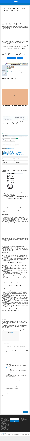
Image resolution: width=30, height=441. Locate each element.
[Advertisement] (15, 17)
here (22, 107)
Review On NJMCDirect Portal (8, 338)
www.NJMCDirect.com (24, 419)
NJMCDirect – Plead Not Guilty (7, 337)
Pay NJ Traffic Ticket (11, 58)
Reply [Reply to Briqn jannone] (6, 381)
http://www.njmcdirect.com (15, 355)
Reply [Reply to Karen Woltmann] (6, 389)
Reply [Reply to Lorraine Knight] (6, 367)
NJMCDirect (14, 1)
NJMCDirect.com (23, 420)
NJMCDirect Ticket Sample (10, 148)
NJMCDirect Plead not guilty (16, 280)
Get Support (20, 58)
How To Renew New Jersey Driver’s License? (10, 153)
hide (12, 332)
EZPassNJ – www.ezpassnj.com (8, 151)
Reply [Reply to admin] (6, 347)
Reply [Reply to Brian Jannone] (6, 377)
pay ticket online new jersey (25, 421)
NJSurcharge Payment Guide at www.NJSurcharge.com (12, 152)
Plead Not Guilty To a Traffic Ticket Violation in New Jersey (5, 429)
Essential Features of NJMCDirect (7, 336)
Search (15, 421)
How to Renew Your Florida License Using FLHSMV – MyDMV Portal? (5, 421)
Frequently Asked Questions (8, 339)
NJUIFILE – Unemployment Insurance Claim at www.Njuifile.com (13, 154)
